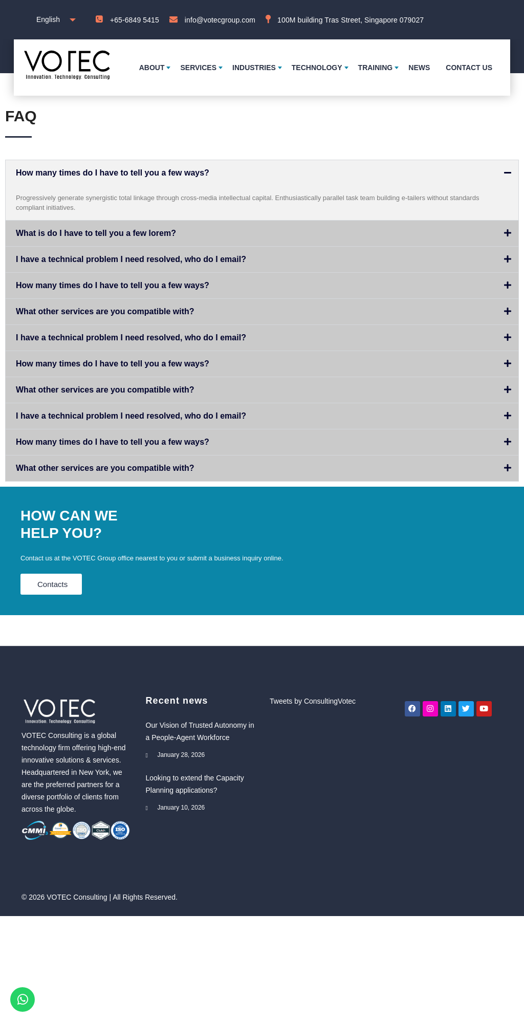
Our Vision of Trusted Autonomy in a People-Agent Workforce (200, 731)
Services (198, 67)
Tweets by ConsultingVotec (313, 701)
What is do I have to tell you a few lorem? (96, 233)
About (152, 67)
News (419, 67)
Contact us (469, 67)
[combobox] (53, 19)
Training (375, 67)
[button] (262, 173)
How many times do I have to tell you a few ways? (112, 172)
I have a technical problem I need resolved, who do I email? (131, 259)
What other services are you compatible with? (105, 311)
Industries (254, 67)
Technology (317, 67)
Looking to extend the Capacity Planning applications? (195, 784)
